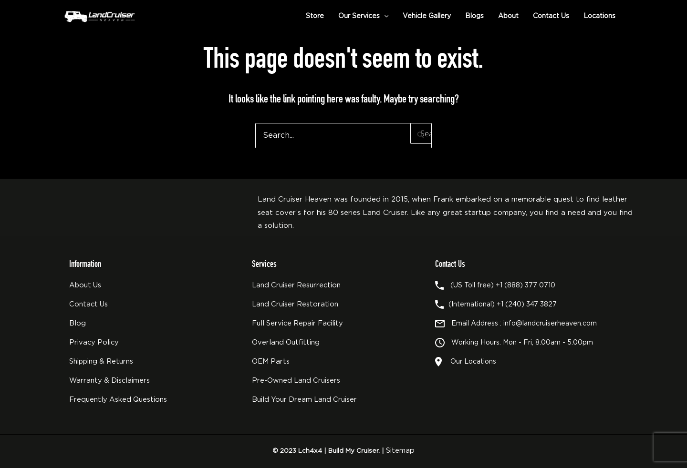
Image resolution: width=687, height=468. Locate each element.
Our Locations (471, 361)
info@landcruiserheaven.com (550, 323)
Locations (599, 16)
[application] (384, 16)
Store (315, 16)
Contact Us (551, 16)
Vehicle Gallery (427, 16)
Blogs (474, 16)
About (508, 16)
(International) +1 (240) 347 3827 (502, 304)
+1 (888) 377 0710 (525, 285)
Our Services (363, 16)
